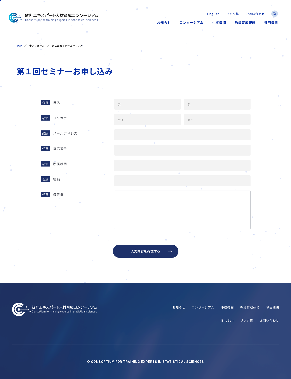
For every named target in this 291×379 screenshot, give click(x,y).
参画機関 (272, 307)
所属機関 (60, 163)
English (227, 320)
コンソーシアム (203, 307)
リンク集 (246, 320)
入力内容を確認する (145, 251)
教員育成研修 (250, 307)
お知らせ (178, 307)
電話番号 (60, 148)
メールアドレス (65, 133)
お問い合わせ (269, 320)
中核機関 (227, 307)
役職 (56, 179)
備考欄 (58, 194)
